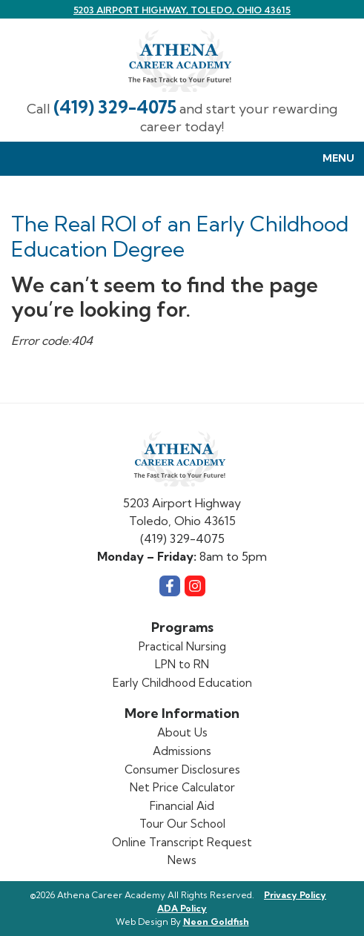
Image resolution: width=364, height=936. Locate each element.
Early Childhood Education (182, 683)
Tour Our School (182, 824)
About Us (182, 732)
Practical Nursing (182, 646)
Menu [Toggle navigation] (330, 159)
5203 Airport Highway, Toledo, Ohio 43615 (182, 10)
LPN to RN (182, 664)
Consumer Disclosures (182, 769)
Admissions (182, 751)
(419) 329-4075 (114, 107)
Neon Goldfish (216, 921)
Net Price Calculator (182, 787)
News (182, 860)
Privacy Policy (295, 894)
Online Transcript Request (182, 842)
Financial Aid (182, 806)
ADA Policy (182, 908)
